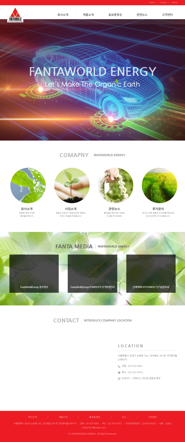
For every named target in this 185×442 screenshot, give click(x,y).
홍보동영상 (115, 14)
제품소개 (88, 14)
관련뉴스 (142, 14)
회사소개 (62, 14)
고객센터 (167, 14)
